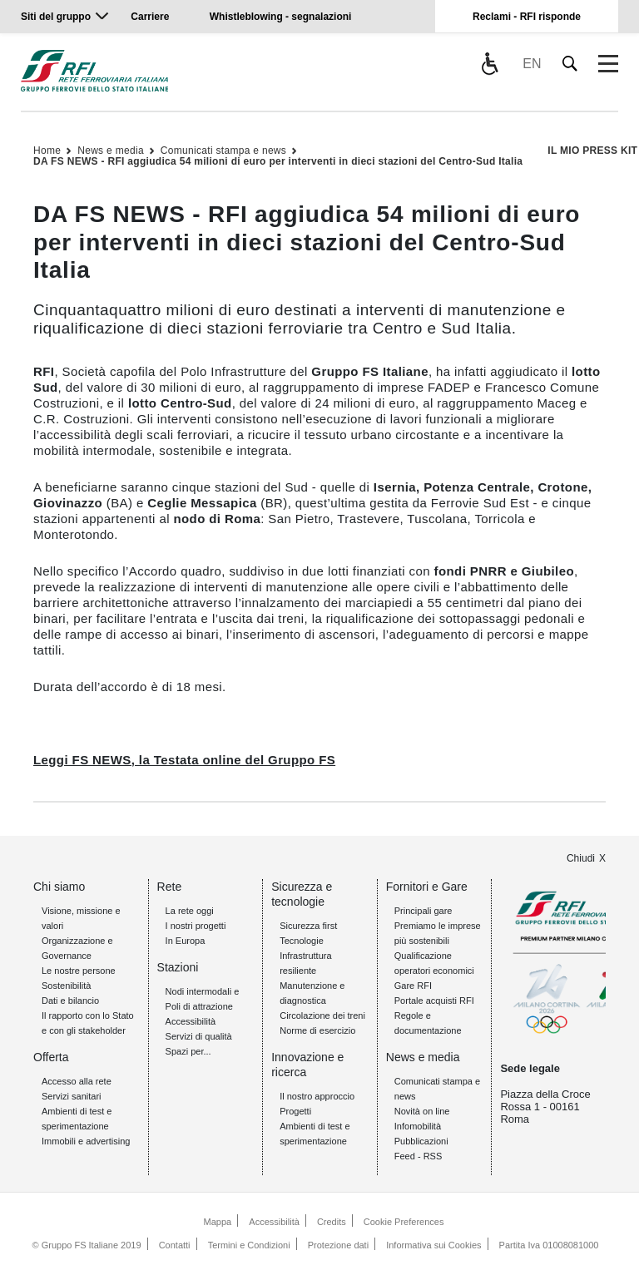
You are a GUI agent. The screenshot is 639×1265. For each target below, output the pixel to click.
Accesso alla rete (76, 1081)
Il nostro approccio (317, 1096)
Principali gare (423, 911)
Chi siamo (59, 886)
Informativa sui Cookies (433, 1245)
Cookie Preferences (404, 1222)
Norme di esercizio (317, 1030)
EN (532, 64)
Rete (169, 886)
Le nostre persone (79, 971)
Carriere (150, 16)
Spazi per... (188, 1051)
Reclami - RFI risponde (527, 16)
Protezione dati (338, 1245)
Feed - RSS (418, 1156)
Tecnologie (302, 941)
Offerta (51, 1057)
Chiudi (581, 858)
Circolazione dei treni (322, 1015)
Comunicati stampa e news (223, 150)
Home (47, 150)
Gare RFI (413, 986)
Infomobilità (417, 1126)
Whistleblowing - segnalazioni (281, 16)
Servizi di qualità (199, 1036)
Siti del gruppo (56, 16)
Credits (331, 1222)
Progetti (295, 1111)
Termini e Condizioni (249, 1245)
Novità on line (422, 1111)
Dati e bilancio (70, 1001)
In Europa (186, 941)
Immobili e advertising (86, 1141)
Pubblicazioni (421, 1141)
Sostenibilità (66, 986)
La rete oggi (190, 911)
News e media (110, 150)
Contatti (175, 1245)
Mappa (218, 1222)
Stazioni (178, 967)
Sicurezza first (308, 926)
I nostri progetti (196, 926)
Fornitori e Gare (427, 886)
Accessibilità (191, 1021)
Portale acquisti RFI (434, 1001)
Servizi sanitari (72, 1096)
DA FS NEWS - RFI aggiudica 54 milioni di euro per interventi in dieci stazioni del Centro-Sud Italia (278, 161)
